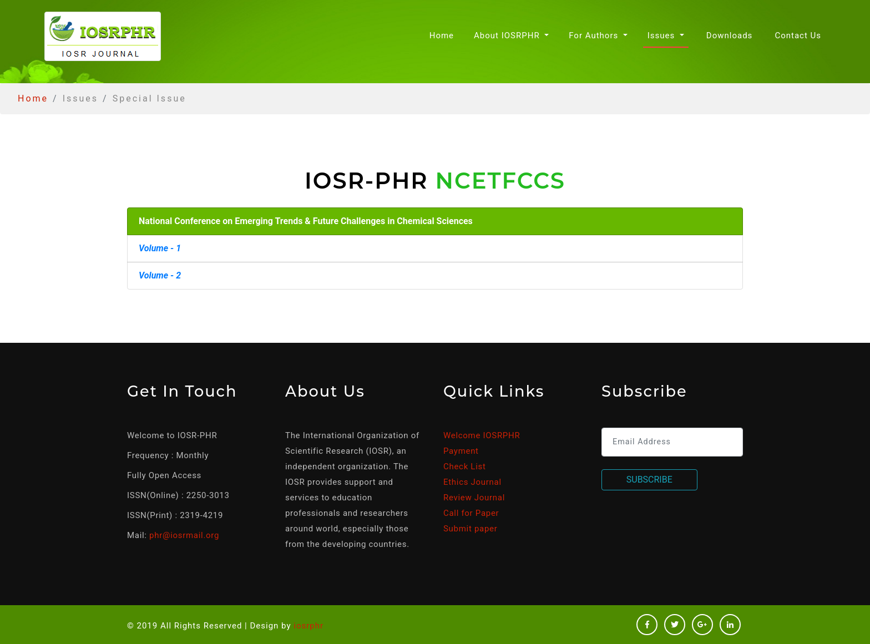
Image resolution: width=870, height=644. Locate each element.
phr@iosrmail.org (184, 535)
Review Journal (474, 498)
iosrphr (308, 626)
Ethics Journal (472, 482)
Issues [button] (662, 35)
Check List (464, 466)
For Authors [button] (595, 35)
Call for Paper (471, 513)
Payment (461, 451)
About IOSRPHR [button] (508, 35)
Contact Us (798, 35)
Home (443, 34)
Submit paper (470, 529)
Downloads (729, 35)
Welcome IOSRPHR (481, 435)
